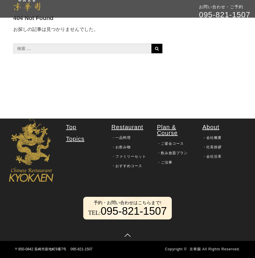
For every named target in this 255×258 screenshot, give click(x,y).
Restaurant (127, 127)
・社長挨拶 (212, 147)
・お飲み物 (121, 147)
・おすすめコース (127, 166)
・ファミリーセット (129, 156)
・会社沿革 (212, 156)
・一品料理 (121, 138)
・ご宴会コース (170, 144)
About (210, 127)
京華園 (195, 249)
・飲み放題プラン (172, 153)
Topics (75, 139)
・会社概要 (212, 138)
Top (71, 127)
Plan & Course (167, 130)
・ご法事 (164, 162)
